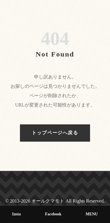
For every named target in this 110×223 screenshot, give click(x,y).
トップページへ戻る (55, 132)
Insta (16, 214)
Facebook (53, 214)
